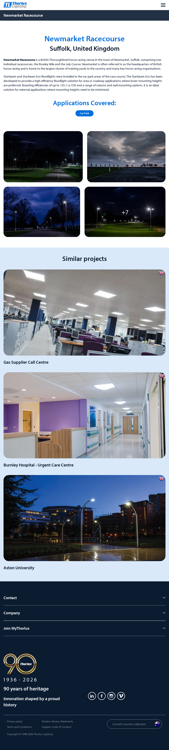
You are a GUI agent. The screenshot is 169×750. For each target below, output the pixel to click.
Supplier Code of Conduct (56, 726)
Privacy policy (14, 721)
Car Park (84, 113)
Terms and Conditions (19, 726)
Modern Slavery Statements (57, 721)
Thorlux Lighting (43, 734)
